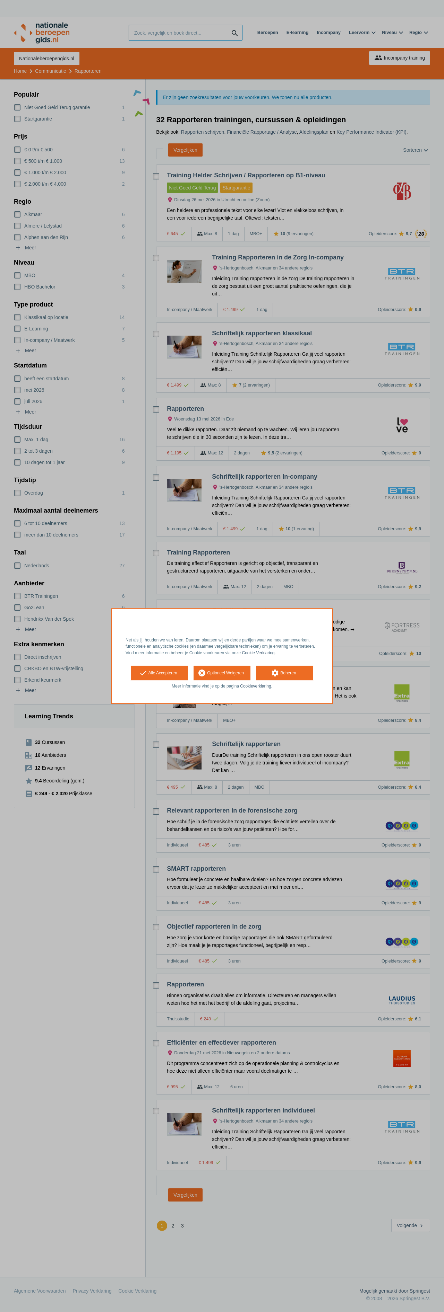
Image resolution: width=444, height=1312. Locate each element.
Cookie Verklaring (258, 652)
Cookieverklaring (255, 686)
